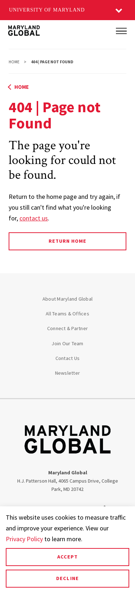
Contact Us (67, 358)
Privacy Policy (24, 539)
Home (14, 61)
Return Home (67, 241)
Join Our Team (67, 343)
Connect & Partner (67, 328)
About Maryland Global (67, 299)
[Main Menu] (121, 31)
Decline (67, 578)
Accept (67, 556)
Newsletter (67, 373)
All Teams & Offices (67, 313)
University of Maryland (47, 10)
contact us (33, 218)
